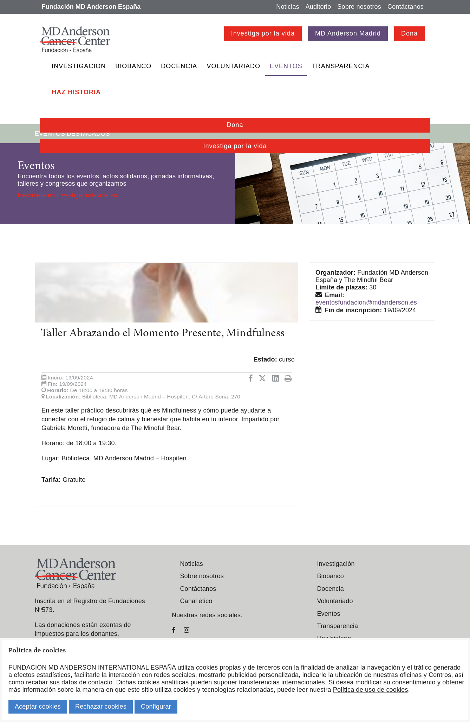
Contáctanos (405, 6)
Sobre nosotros (359, 6)
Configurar (156, 706)
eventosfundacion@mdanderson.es (366, 302)
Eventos (286, 66)
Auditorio (318, 6)
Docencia (179, 66)
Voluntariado (233, 66)
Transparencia (341, 66)
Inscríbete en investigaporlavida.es (67, 195)
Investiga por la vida (263, 33)
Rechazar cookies (100, 706)
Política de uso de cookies (370, 689)
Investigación (335, 563)
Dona (409, 33)
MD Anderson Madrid (348, 33)
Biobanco (133, 66)
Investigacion (79, 66)
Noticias (287, 6)
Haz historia (76, 92)
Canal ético (196, 601)
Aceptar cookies (38, 706)
